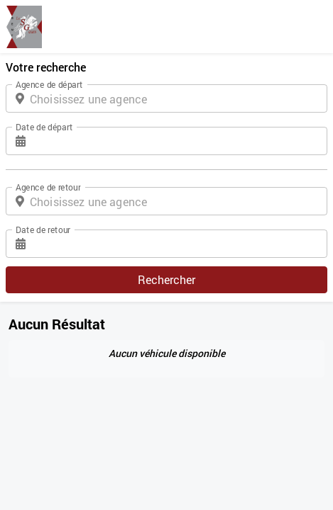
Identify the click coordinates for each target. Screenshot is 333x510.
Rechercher (166, 279)
